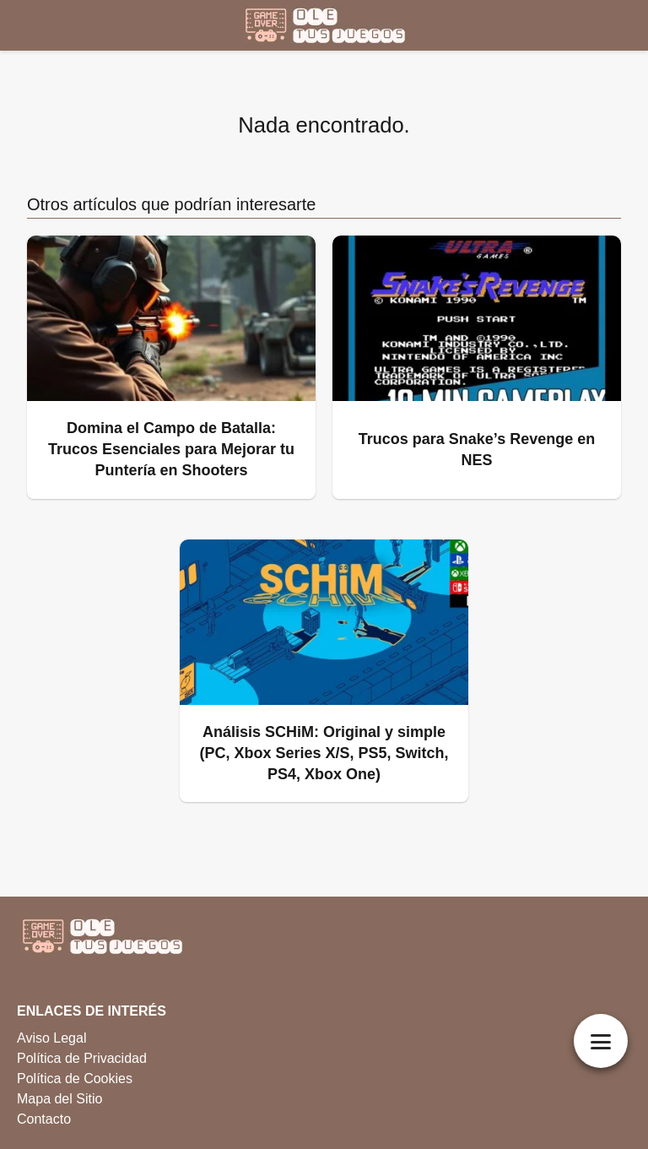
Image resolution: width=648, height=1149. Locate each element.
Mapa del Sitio (59, 1099)
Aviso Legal (51, 1038)
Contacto (44, 1119)
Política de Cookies (74, 1078)
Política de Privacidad (82, 1058)
